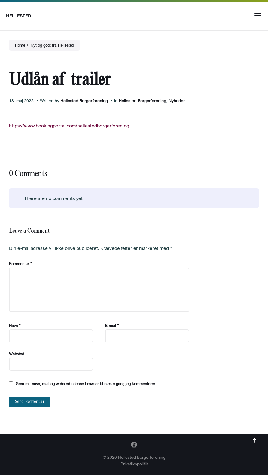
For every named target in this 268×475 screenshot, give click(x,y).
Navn (14, 325)
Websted (16, 353)
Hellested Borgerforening (84, 100)
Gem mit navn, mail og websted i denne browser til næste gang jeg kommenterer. (86, 383)
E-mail (112, 325)
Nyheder (177, 100)
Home (20, 45)
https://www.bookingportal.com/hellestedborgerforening (69, 126)
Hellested (18, 15)
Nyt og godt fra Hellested (52, 45)
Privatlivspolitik (134, 463)
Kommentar (20, 263)
